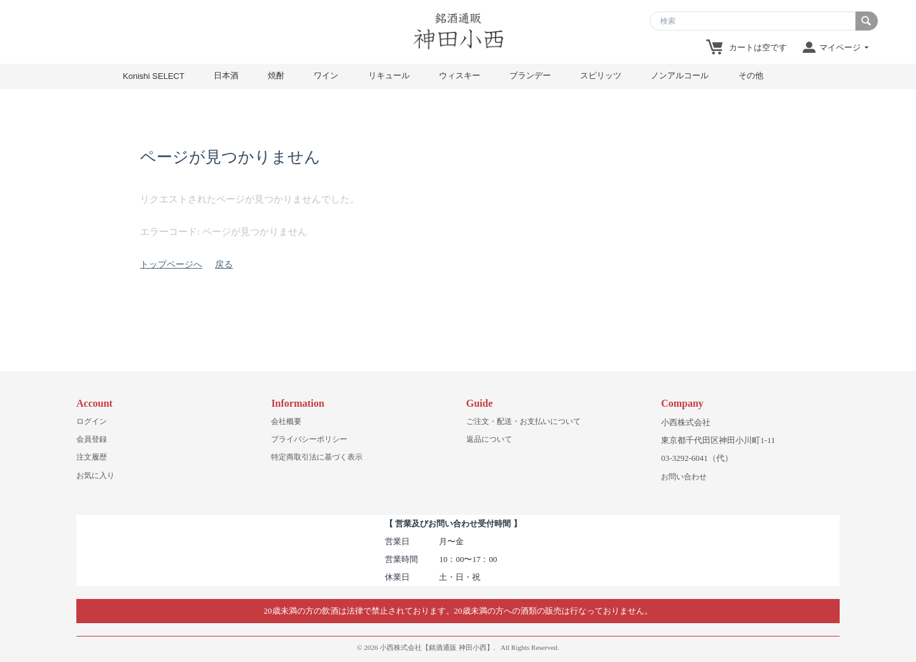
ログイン (91, 421)
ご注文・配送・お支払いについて (523, 421)
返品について (489, 439)
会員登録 (91, 439)
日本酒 (226, 75)
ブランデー (530, 75)
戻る (224, 264)
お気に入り (95, 475)
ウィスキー (459, 75)
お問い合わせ (684, 476)
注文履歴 (91, 457)
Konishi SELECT (153, 76)
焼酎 (276, 75)
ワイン (326, 75)
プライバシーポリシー (309, 439)
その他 (751, 75)
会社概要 (286, 421)
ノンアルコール (680, 75)
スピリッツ (600, 75)
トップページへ (171, 264)
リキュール (389, 75)
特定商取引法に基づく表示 (317, 457)
